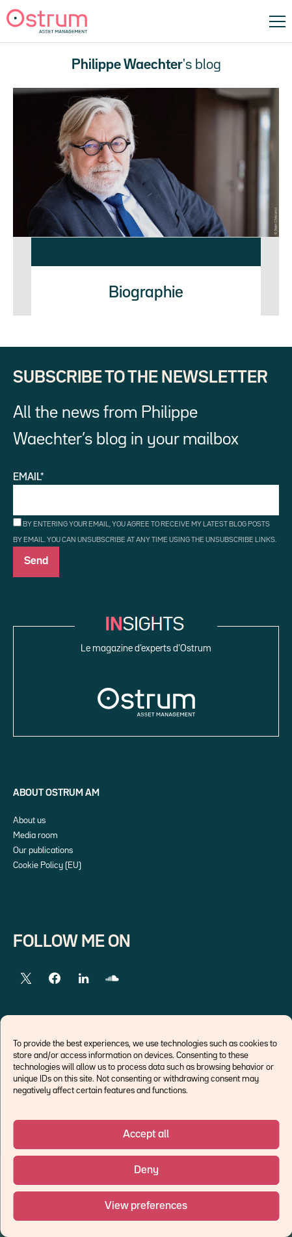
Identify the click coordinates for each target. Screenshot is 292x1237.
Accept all (146, 1134)
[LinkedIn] (83, 978)
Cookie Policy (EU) (47, 865)
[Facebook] (54, 978)
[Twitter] (26, 978)
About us (29, 820)
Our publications (43, 850)
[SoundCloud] (112, 978)
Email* (146, 494)
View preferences (146, 1206)
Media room (35, 835)
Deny (146, 1170)
